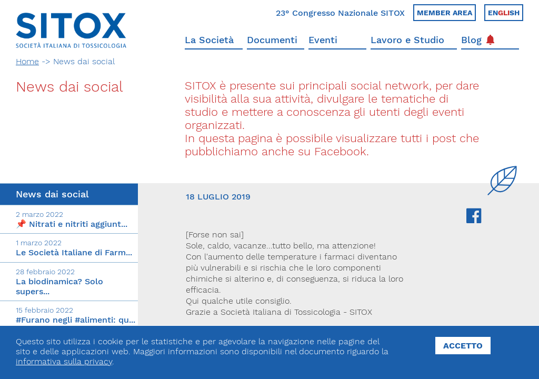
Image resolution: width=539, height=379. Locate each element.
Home (27, 61)
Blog (477, 39)
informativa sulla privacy (64, 361)
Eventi (322, 39)
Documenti (272, 39)
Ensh (504, 12)
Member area (444, 12)
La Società (209, 39)
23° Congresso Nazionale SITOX (340, 13)
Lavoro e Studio (407, 39)
